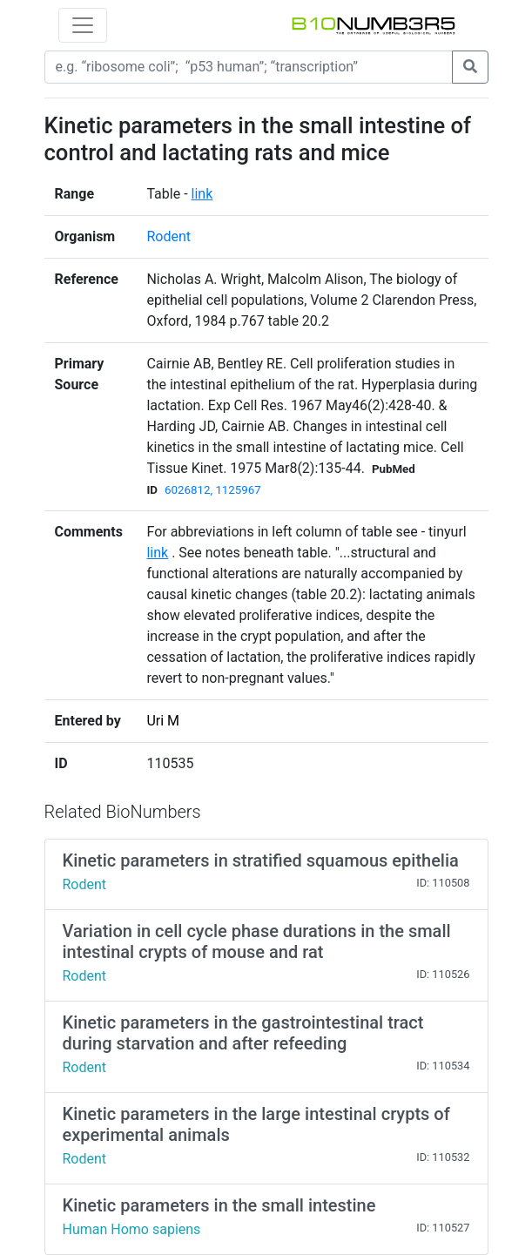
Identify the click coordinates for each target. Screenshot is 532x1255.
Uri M (162, 720)
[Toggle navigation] (82, 25)
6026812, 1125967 (213, 489)
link (202, 194)
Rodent (168, 236)
